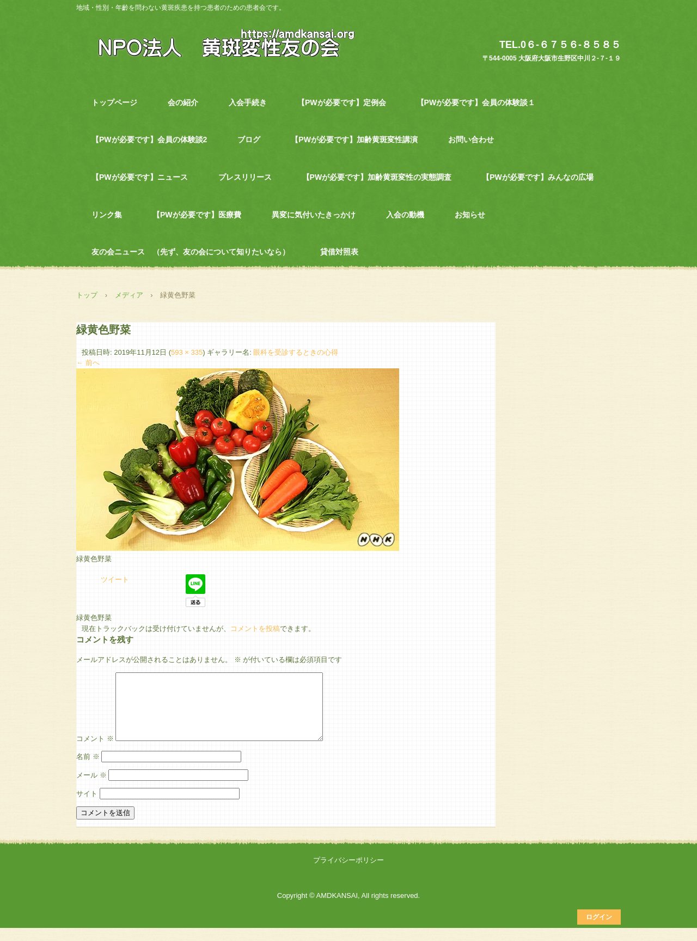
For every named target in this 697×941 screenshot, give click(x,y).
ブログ (248, 139)
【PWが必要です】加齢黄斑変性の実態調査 (377, 177)
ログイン (599, 930)
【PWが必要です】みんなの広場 (538, 177)
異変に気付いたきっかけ (314, 214)
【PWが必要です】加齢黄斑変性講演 (354, 139)
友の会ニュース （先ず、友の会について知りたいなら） (190, 251)
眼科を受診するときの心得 (295, 352)
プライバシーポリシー (348, 873)
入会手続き (248, 102)
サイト (86, 807)
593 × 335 (187, 352)
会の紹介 (183, 102)
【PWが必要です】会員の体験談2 (149, 139)
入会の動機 (405, 214)
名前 (88, 770)
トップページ (114, 102)
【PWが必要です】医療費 (196, 214)
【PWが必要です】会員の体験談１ (476, 102)
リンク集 (106, 214)
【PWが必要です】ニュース (139, 177)
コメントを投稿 (255, 628)
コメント (95, 752)
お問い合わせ (471, 139)
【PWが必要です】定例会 (341, 102)
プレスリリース (245, 177)
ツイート (115, 579)
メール (91, 788)
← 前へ (88, 363)
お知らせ (470, 214)
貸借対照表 (339, 251)
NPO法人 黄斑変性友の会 (220, 42)
